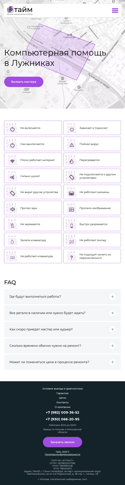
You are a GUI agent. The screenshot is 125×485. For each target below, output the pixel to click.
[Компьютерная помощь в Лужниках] (21, 10)
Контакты (62, 402)
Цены (62, 397)
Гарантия (62, 393)
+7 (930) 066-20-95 (62, 419)
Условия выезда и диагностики (62, 388)
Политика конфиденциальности (62, 454)
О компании (62, 407)
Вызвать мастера (23, 81)
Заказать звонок (62, 442)
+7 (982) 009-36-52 (62, 412)
